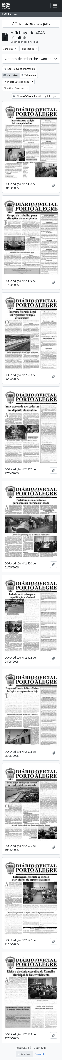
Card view (10, 75)
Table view (28, 75)
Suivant (39, 1054)
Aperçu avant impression (19, 68)
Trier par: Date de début (17, 81)
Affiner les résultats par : (31, 23)
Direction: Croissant (14, 88)
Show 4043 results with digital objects (36, 96)
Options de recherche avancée (28, 58)
